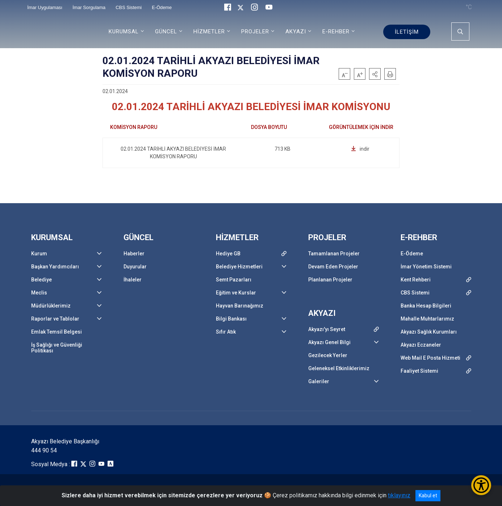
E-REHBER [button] (336, 31)
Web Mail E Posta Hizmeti (430, 358)
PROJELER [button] (255, 31)
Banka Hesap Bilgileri (426, 306)
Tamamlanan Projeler (334, 253)
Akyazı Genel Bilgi (329, 342)
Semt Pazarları (233, 280)
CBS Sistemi (415, 293)
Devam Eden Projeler (333, 266)
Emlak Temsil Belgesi (56, 332)
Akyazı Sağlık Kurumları (429, 332)
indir (360, 149)
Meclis (39, 293)
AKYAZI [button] (295, 31)
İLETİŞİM (407, 32)
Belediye (41, 280)
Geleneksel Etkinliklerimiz (338, 368)
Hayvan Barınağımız (239, 306)
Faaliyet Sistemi (419, 371)
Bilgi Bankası (231, 319)
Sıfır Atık (226, 332)
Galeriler (318, 381)
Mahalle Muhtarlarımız (427, 319)
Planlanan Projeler (330, 280)
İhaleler (133, 280)
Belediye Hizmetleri (239, 266)
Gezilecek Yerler (327, 355)
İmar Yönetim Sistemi (426, 266)
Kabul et (428, 495)
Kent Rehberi (416, 280)
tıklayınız (399, 495)
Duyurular (135, 266)
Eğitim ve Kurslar (236, 293)
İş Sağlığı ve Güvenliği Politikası (56, 348)
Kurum (39, 253)
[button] (375, 74)
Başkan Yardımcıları (55, 266)
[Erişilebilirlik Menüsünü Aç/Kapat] (481, 485)
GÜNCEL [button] (166, 31)
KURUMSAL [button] (124, 31)
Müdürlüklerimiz (51, 306)
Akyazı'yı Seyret (326, 329)
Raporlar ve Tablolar (55, 319)
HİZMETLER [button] (209, 31)
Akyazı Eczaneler (421, 345)
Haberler (134, 253)
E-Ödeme (412, 253)
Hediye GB (228, 253)
